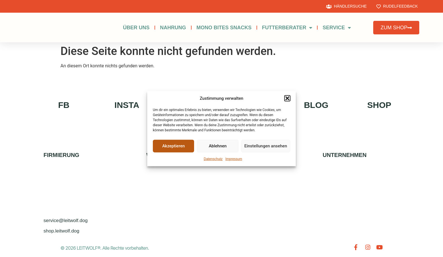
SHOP (379, 105)
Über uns (136, 27)
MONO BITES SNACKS (223, 27)
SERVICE (337, 27)
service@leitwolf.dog (66, 220)
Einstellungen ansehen (265, 146)
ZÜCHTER (247, 169)
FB (64, 105)
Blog (242, 221)
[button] (287, 98)
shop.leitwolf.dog (61, 231)
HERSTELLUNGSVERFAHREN (184, 195)
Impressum (233, 159)
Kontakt (339, 169)
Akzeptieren (173, 146)
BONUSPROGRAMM (174, 182)
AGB (333, 208)
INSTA (126, 105)
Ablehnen (218, 146)
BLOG (316, 105)
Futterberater (287, 27)
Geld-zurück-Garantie (181, 208)
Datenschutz (213, 159)
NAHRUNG (173, 27)
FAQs (242, 195)
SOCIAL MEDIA (252, 182)
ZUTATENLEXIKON (172, 221)
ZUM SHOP (164, 169)
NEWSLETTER (252, 208)
